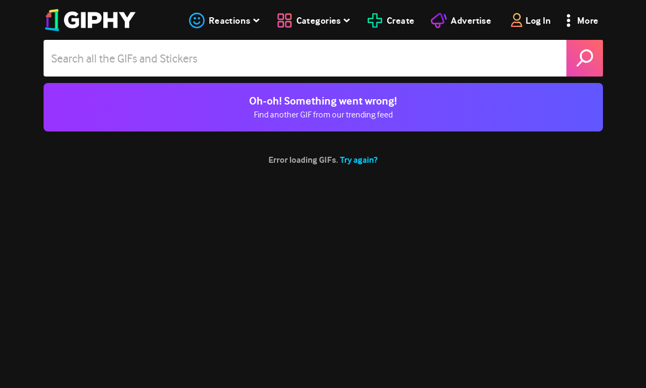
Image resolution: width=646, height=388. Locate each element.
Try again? (359, 160)
